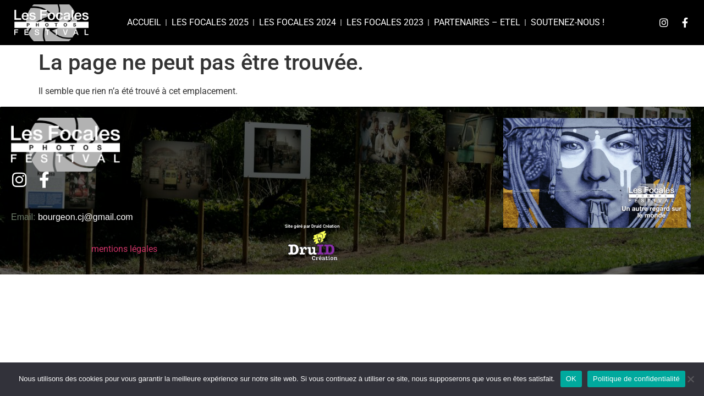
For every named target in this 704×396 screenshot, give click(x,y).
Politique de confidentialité (636, 379)
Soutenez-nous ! (567, 22)
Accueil (144, 22)
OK (571, 379)
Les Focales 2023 (385, 22)
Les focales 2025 (210, 22)
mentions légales (124, 249)
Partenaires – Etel (477, 22)
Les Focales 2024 (297, 22)
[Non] (690, 378)
